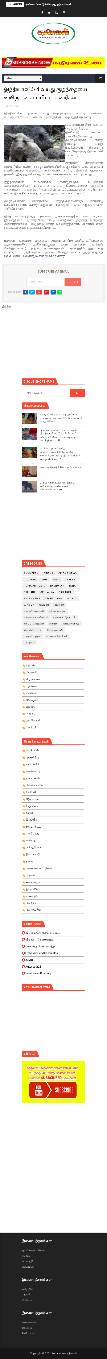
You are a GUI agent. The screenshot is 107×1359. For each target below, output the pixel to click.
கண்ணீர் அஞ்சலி (34, 611)
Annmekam (31, 573)
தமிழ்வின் (28, 1266)
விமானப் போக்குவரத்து (53, 940)
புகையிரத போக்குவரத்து (53, 947)
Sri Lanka (47, 592)
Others (70, 579)
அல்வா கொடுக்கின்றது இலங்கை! (48, 4)
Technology (54, 598)
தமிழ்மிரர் (27, 1288)
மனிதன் (26, 1255)
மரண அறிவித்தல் (57, 636)
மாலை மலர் (29, 1322)
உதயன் (26, 1294)
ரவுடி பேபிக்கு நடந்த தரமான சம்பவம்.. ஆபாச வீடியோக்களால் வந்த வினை (61, 418)
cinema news (67, 573)
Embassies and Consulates (53, 954)
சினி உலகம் (29, 1333)
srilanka (65, 592)
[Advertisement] (64, 345)
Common (30, 579)
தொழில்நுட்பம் (33, 630)
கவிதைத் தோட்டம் (64, 617)
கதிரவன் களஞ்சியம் (36, 617)
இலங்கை (44, 604)
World (72, 598)
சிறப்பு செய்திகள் (34, 623)
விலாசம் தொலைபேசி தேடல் (53, 934)
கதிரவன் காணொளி (33, 1249)
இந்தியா (14, 105)
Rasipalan (57, 586)
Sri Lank (30, 592)
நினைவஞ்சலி (55, 630)
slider (73, 586)
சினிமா (53, 623)
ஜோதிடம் (29, 642)
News (56, 579)
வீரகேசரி (27, 1300)
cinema (48, 573)
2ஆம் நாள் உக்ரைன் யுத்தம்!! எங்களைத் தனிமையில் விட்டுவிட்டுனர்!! (58, 486)
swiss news (32, 598)
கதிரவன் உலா (57, 611)
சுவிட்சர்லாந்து (71, 623)
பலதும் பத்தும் (33, 636)
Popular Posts (34, 586)
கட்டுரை (59, 604)
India (44, 579)
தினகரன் (27, 1327)
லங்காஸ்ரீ (27, 1261)
